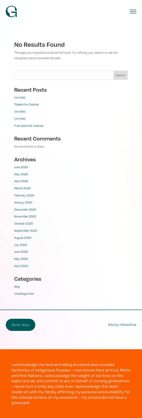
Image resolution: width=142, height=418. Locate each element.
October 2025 (23, 223)
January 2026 (23, 202)
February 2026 (24, 195)
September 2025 (25, 230)
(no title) (20, 97)
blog (17, 286)
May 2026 (21, 174)
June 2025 (21, 252)
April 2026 (21, 181)
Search (120, 75)
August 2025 (22, 238)
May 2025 (21, 259)
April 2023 (21, 266)
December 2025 (25, 209)
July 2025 (20, 245)
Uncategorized (24, 294)
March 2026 (22, 188)
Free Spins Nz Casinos (28, 126)
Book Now (20, 324)
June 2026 (21, 167)
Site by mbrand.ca (122, 324)
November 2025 (25, 216)
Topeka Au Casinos (26, 104)
